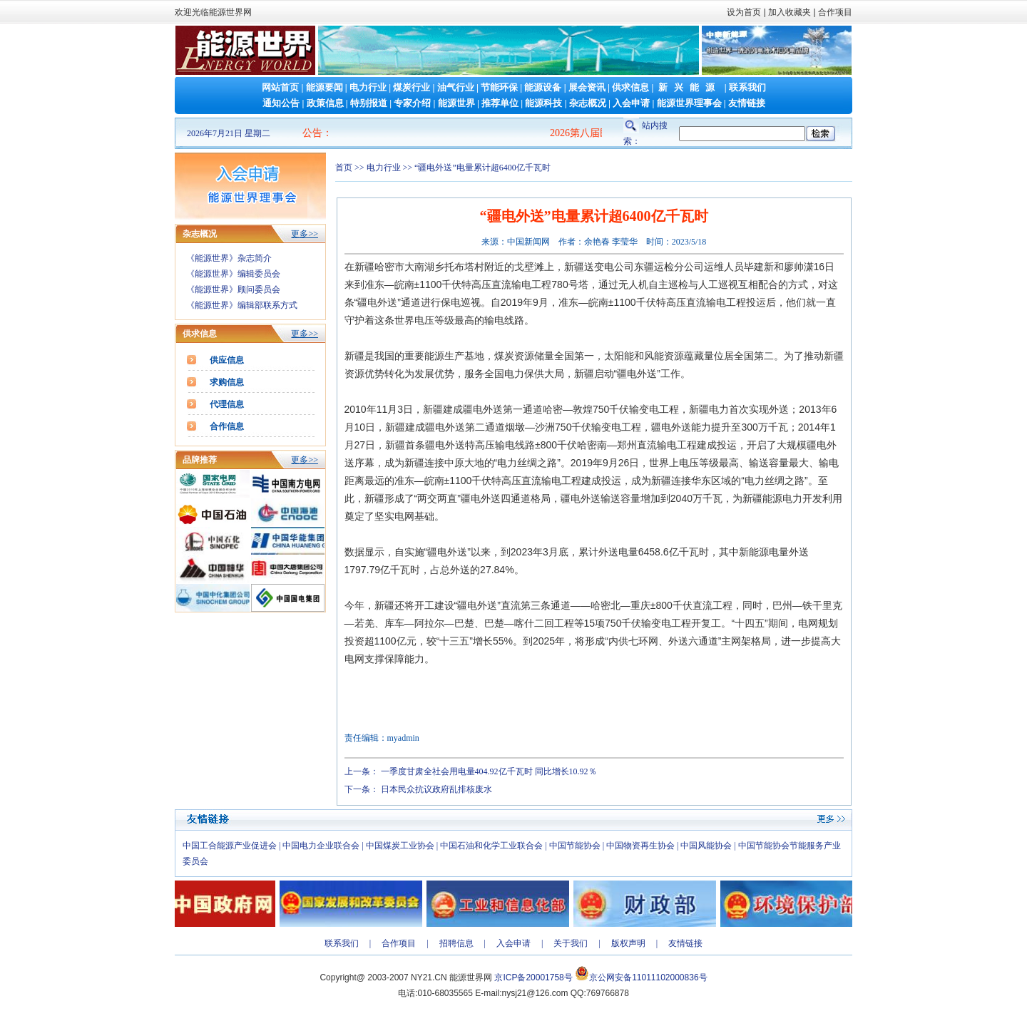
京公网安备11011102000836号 (648, 977)
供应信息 (227, 360)
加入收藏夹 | (791, 12)
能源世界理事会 (689, 103)
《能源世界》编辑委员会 (233, 274)
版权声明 (628, 943)
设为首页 (744, 12)
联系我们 (747, 87)
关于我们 (570, 943)
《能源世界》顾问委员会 (233, 289)
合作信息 (227, 426)
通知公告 (281, 103)
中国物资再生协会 (640, 846)
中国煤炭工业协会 (400, 846)
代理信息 (227, 404)
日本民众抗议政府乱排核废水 (436, 789)
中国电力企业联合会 (320, 846)
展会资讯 (587, 87)
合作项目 (834, 12)
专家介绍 (412, 103)
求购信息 (227, 382)
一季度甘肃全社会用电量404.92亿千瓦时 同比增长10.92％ (489, 771)
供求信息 (630, 87)
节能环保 (499, 87)
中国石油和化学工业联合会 (491, 846)
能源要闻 (324, 87)
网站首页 (280, 87)
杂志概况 (587, 103)
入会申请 (631, 103)
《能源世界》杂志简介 (229, 258)
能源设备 (542, 87)
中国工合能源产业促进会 (230, 846)
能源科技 (543, 103)
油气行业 (455, 87)
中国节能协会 (575, 846)
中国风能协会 (706, 846)
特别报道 (368, 103)
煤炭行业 (411, 87)
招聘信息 (456, 943)
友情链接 (746, 103)
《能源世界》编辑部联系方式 (241, 305)
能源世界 (456, 103)
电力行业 (368, 87)
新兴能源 (689, 87)
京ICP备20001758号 (533, 977)
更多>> (304, 234)
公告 (312, 133)
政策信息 (325, 103)
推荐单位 (499, 103)
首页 (343, 168)
